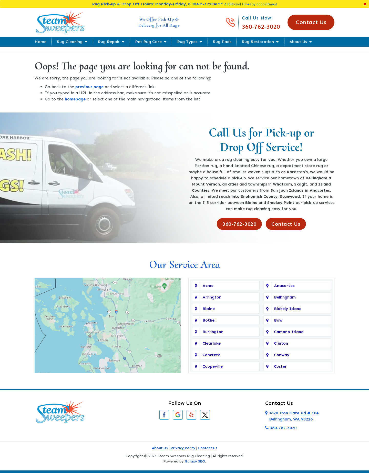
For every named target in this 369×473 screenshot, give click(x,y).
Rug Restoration (258, 41)
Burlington (212, 331)
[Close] (365, 4)
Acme (207, 285)
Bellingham (285, 297)
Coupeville (212, 366)
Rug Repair (109, 41)
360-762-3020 (261, 26)
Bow (278, 320)
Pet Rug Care (148, 41)
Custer (280, 366)
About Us (298, 41)
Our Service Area (184, 264)
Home (40, 41)
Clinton (281, 343)
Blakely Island (288, 308)
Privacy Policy (183, 448)
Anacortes (284, 285)
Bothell (209, 320)
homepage (75, 99)
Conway (281, 354)
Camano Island (289, 331)
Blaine (208, 308)
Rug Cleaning (70, 41)
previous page (89, 86)
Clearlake (211, 343)
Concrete (211, 354)
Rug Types (187, 41)
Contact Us (311, 22)
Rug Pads (222, 41)
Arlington (211, 297)
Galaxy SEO (195, 461)
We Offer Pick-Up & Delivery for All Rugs (159, 22)
